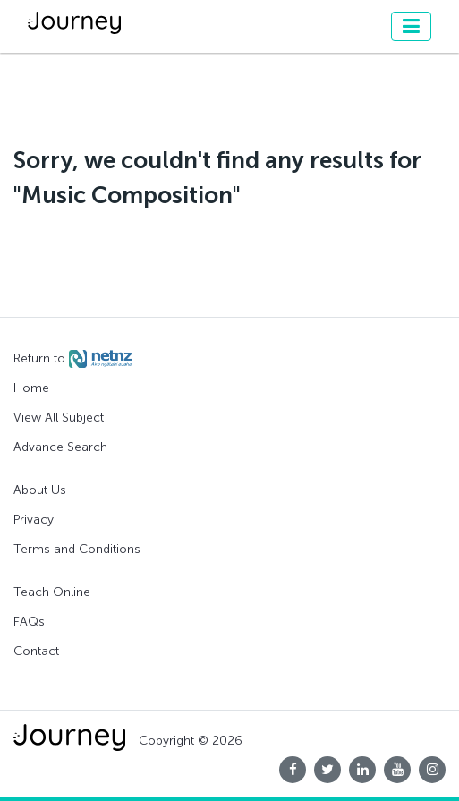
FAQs (29, 621)
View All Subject (58, 417)
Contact (36, 651)
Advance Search (60, 447)
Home (31, 388)
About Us (39, 490)
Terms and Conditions (76, 549)
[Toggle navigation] (411, 26)
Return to (72, 359)
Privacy (33, 519)
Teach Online (51, 592)
